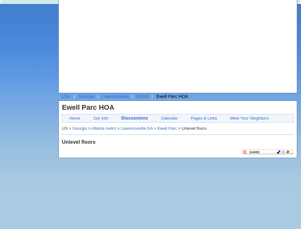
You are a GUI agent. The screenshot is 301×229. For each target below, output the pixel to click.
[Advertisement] (132, 48)
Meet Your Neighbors (249, 118)
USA (66, 96)
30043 (142, 96)
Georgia (86, 96)
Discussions (134, 118)
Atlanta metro (103, 128)
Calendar (169, 118)
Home (74, 118)
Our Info (100, 118)
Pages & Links (204, 118)
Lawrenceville (115, 96)
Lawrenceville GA (136, 128)
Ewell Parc (167, 128)
